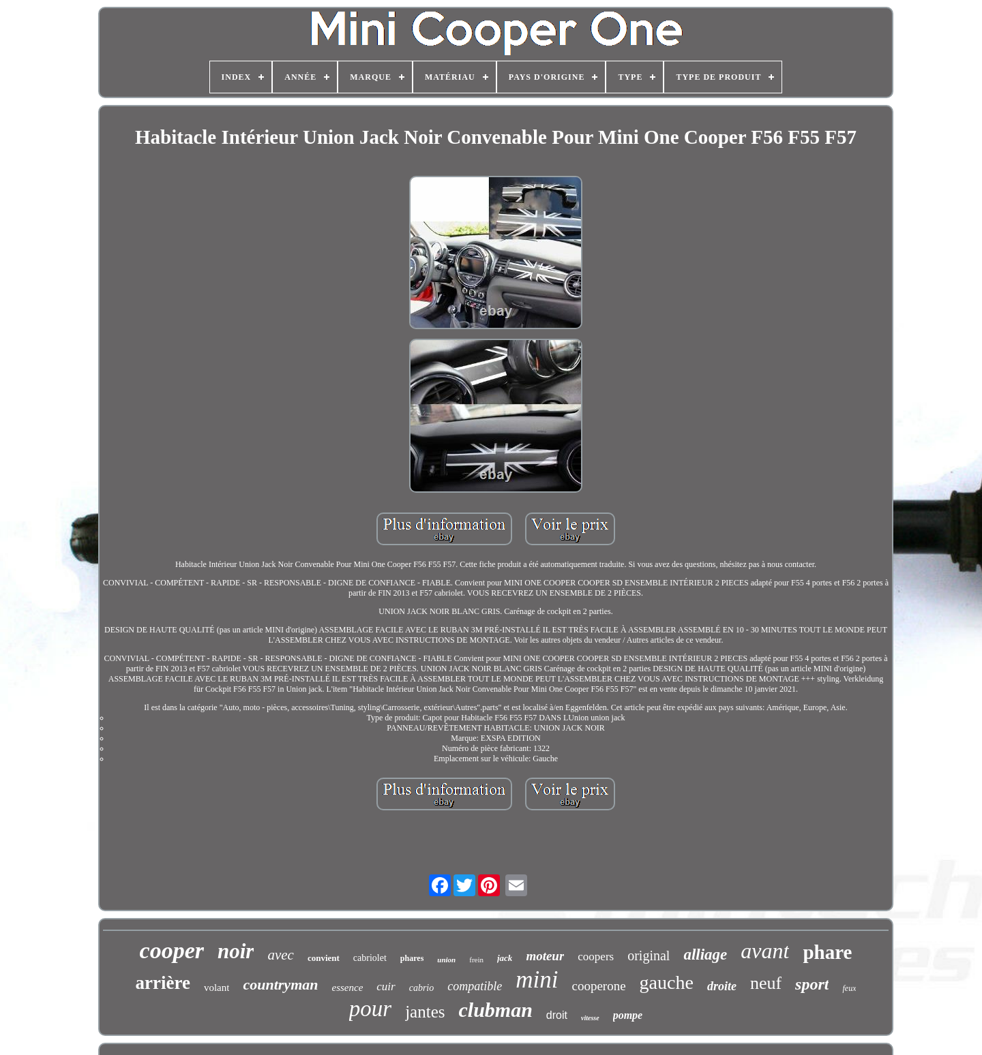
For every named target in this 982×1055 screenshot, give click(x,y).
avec (280, 955)
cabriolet (370, 958)
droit (556, 1015)
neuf (766, 983)
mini (537, 979)
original (648, 955)
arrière (163, 983)
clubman (495, 1009)
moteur (545, 956)
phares (411, 958)
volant (217, 987)
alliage (705, 954)
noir (236, 951)
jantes (425, 1012)
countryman (280, 984)
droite (721, 986)
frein (476, 959)
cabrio (421, 988)
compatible (474, 986)
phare (827, 952)
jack (504, 958)
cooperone (598, 986)
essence (347, 987)
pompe (628, 1015)
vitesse (590, 1018)
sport (812, 984)
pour (370, 1008)
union (446, 959)
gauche (667, 982)
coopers (596, 956)
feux (849, 988)
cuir (385, 986)
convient (324, 958)
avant (765, 950)
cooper (172, 950)
